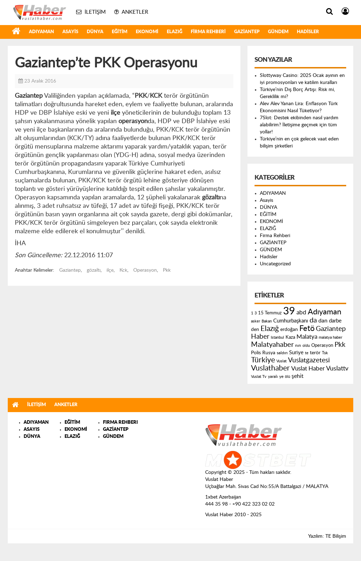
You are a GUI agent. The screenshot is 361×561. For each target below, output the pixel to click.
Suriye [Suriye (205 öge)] (296, 352)
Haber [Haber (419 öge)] (260, 336)
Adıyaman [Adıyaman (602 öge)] (324, 312)
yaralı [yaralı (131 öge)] (273, 376)
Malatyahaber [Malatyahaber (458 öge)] (272, 344)
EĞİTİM (119, 32)
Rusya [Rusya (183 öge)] (268, 352)
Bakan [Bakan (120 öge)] (267, 321)
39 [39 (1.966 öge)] (289, 311)
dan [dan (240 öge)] (323, 321)
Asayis (70, 32)
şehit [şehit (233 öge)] (298, 376)
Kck (123, 270)
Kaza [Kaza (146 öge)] (290, 337)
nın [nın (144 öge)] (298, 345)
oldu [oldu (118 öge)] (306, 346)
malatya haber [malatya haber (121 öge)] (330, 337)
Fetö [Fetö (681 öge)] (306, 328)
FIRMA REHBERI (120, 422)
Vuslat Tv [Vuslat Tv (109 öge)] (259, 377)
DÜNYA (95, 32)
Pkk (167, 270)
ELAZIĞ (174, 32)
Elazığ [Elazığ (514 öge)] (270, 328)
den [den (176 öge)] (255, 329)
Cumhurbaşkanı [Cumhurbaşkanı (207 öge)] (290, 321)
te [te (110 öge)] (306, 353)
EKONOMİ (147, 32)
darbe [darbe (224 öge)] (335, 321)
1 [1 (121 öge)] (252, 313)
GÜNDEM (278, 32)
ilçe (110, 270)
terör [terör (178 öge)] (315, 352)
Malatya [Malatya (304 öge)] (306, 337)
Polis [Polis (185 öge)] (256, 352)
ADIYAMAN (41, 32)
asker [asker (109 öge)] (255, 321)
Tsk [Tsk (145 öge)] (325, 353)
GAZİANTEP (246, 32)
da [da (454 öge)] (313, 320)
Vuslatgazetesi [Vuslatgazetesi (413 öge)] (309, 360)
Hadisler (308, 32)
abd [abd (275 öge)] (301, 312)
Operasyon (145, 270)
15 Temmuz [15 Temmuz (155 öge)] (270, 313)
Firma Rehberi (208, 32)
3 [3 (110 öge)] (256, 313)
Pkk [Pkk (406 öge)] (340, 345)
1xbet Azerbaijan (223, 497)
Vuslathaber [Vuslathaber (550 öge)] (270, 368)
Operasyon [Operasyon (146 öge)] (322, 345)
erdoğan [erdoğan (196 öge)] (289, 329)
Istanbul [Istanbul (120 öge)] (277, 337)
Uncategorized (275, 263)
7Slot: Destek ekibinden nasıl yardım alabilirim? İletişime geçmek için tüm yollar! (299, 124)
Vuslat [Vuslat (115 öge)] (281, 361)
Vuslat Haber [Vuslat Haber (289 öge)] (308, 369)
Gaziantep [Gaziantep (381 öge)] (331, 329)
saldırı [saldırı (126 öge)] (282, 353)
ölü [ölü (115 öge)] (287, 377)
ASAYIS (31, 429)
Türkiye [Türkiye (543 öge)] (263, 360)
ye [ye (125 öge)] (281, 377)
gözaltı (93, 270)
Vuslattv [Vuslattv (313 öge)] (337, 369)
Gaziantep (70, 270)
